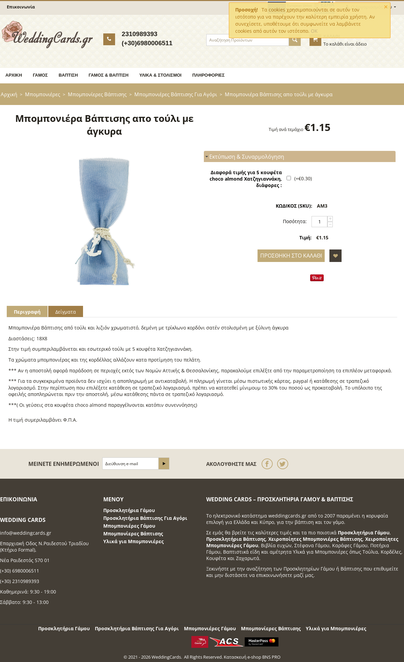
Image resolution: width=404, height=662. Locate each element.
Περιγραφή (27, 312)
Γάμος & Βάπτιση (109, 75)
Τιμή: (305, 237)
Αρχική (13, 75)
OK (314, 31)
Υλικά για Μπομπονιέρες (133, 541)
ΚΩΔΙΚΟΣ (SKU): (294, 206)
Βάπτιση (68, 75)
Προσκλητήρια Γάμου (129, 510)
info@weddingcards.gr (25, 533)
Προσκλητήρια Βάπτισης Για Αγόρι (145, 518)
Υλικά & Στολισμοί (160, 75)
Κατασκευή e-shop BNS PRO (252, 657)
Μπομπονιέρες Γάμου (129, 526)
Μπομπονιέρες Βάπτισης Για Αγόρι (175, 94)
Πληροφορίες (208, 75)
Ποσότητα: (295, 221)
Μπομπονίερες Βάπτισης (97, 94)
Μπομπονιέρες (42, 94)
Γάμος (40, 75)
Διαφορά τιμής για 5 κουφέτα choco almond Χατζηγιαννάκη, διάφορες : (246, 178)
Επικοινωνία (21, 7)
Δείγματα (65, 312)
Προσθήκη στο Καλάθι (291, 255)
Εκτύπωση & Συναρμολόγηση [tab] (244, 156)
